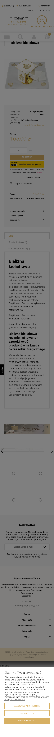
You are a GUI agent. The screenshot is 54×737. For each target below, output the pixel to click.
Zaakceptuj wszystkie (27, 721)
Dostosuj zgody (27, 713)
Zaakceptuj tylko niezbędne (27, 706)
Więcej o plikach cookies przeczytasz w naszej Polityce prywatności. (27, 698)
